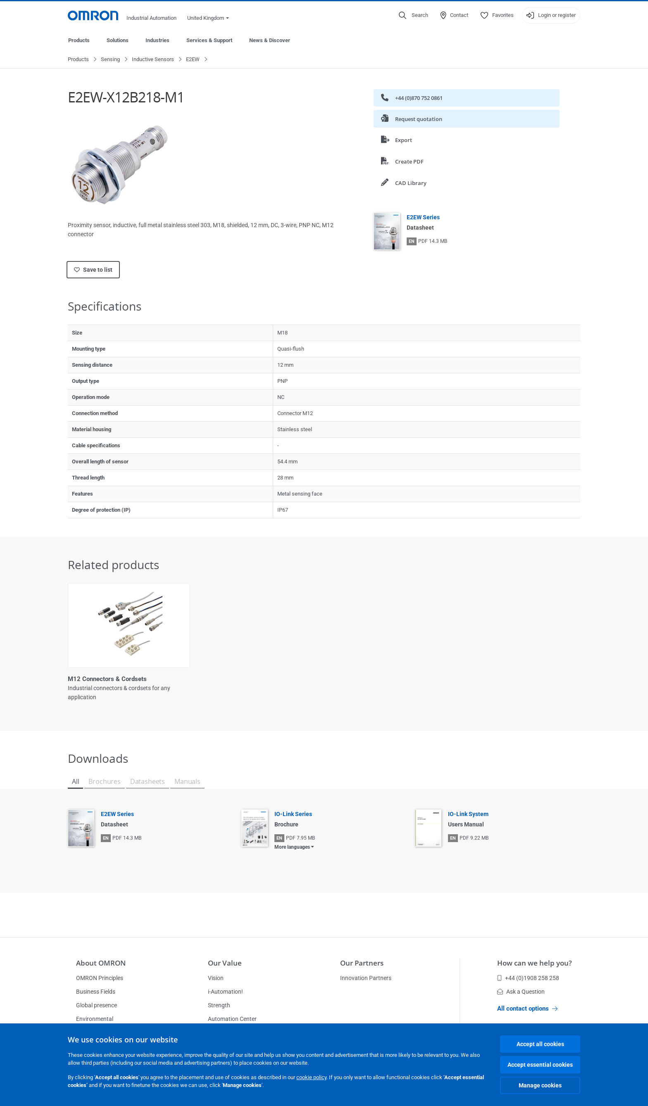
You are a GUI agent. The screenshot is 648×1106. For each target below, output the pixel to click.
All (75, 781)
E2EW (193, 60)
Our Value (225, 963)
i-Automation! (225, 991)
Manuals (187, 781)
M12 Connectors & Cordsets (107, 679)
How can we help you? (534, 963)
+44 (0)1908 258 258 (528, 978)
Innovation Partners (365, 978)
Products (79, 40)
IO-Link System (468, 814)
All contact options (527, 1008)
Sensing (110, 60)
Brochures (104, 781)
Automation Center (232, 1019)
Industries (157, 40)
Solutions (118, 40)
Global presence (96, 1005)
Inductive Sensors (153, 60)
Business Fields (95, 991)
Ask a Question (521, 991)
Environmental (94, 1019)
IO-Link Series (293, 814)
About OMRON (101, 963)
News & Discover (269, 40)
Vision (216, 978)
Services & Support (209, 40)
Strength (219, 1005)
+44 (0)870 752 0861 (412, 98)
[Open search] (413, 15)
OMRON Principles (99, 978)
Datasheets (147, 781)
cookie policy (311, 1077)
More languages (292, 847)
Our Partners (362, 963)
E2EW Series (423, 217)
